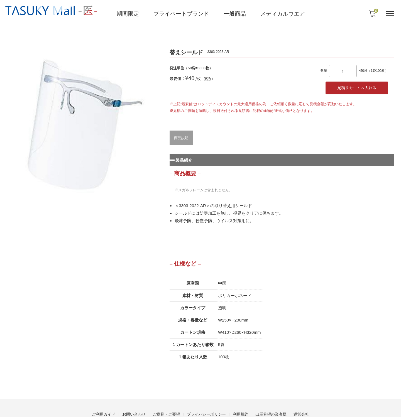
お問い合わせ (134, 402)
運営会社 (301, 402)
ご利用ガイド (103, 402)
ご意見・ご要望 (166, 402)
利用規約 (240, 402)
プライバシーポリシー (206, 402)
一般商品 (235, 13)
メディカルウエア (283, 13)
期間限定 (128, 13)
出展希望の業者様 (271, 402)
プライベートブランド (181, 13)
